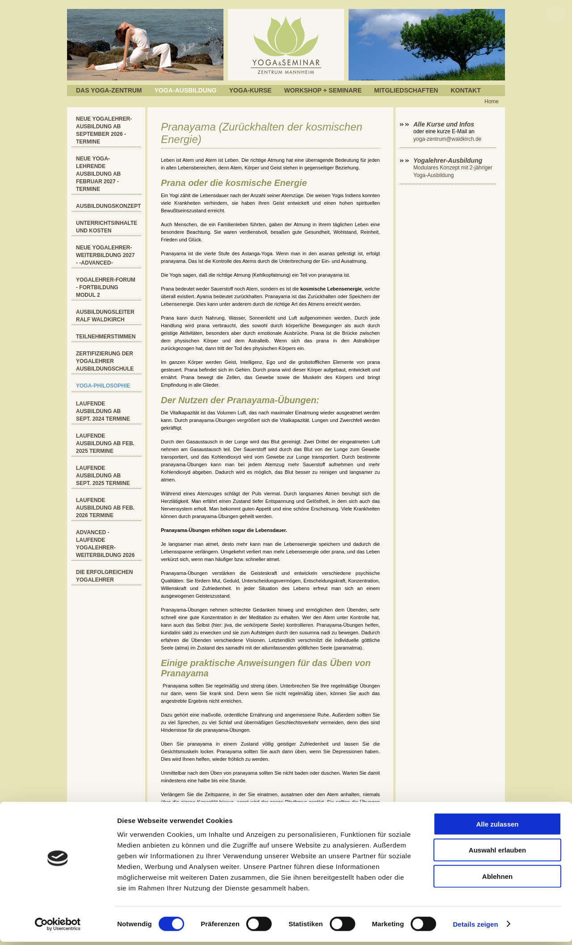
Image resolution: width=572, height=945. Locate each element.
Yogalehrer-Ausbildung (447, 160)
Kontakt (465, 90)
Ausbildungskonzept (108, 206)
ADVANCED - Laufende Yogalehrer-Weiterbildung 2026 (105, 543)
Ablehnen (497, 879)
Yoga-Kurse (250, 90)
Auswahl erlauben (497, 853)
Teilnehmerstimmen (105, 336)
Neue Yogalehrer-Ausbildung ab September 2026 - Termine (104, 130)
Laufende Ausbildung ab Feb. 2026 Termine (105, 508)
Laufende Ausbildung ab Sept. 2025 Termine (103, 475)
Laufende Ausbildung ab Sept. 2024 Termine (103, 411)
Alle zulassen (497, 827)
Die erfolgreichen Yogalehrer (104, 576)
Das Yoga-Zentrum (109, 90)
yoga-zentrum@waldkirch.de (447, 139)
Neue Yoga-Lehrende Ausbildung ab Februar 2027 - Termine (98, 174)
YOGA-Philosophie (103, 386)
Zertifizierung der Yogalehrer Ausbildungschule (105, 361)
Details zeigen (475, 927)
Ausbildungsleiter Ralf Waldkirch (105, 316)
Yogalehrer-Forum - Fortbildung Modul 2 (105, 287)
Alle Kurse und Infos (444, 124)
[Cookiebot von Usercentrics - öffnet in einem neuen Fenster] (58, 927)
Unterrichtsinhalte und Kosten (106, 227)
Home (491, 101)
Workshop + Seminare (323, 90)
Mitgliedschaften (406, 90)
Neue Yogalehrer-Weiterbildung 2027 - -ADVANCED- (105, 255)
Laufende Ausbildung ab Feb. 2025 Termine (105, 443)
